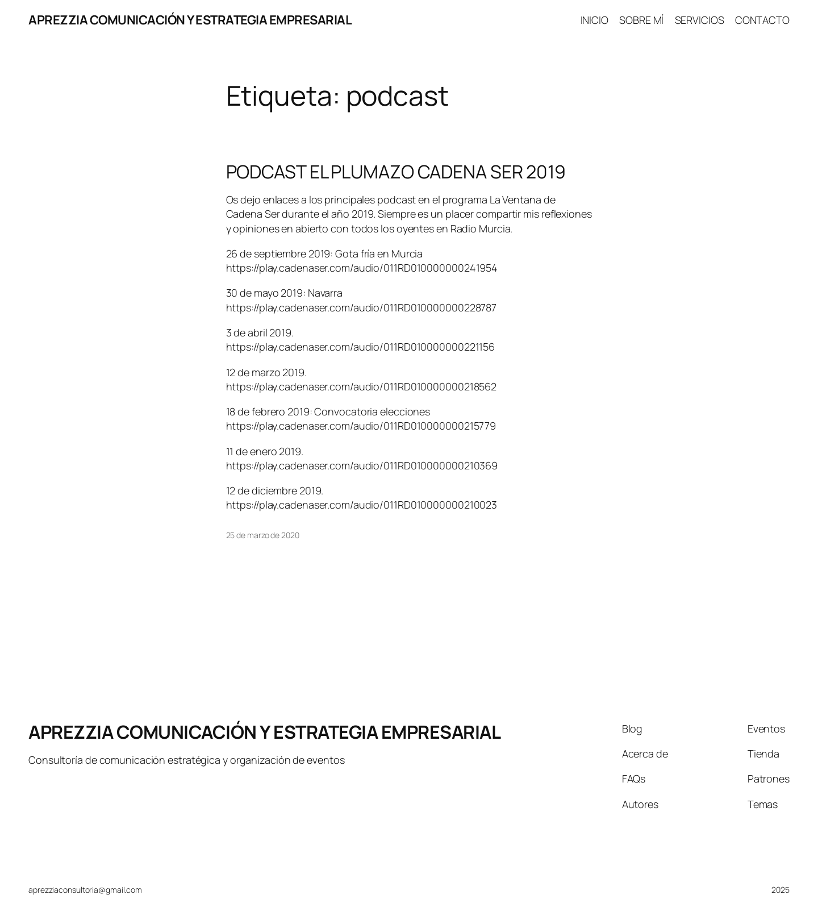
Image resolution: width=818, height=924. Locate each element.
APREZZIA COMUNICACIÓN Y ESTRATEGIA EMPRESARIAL (190, 19)
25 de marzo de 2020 (262, 535)
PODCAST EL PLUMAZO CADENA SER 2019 (396, 171)
